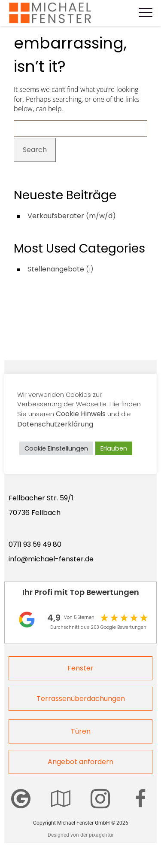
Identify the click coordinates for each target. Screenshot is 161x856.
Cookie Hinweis (81, 414)
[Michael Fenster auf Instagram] (100, 798)
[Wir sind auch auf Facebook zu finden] (140, 798)
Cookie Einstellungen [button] (56, 448)
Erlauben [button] (113, 448)
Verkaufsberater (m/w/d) (71, 216)
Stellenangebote (55, 269)
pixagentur (101, 835)
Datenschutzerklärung (55, 424)
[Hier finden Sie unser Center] (60, 798)
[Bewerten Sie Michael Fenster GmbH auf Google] (20, 798)
